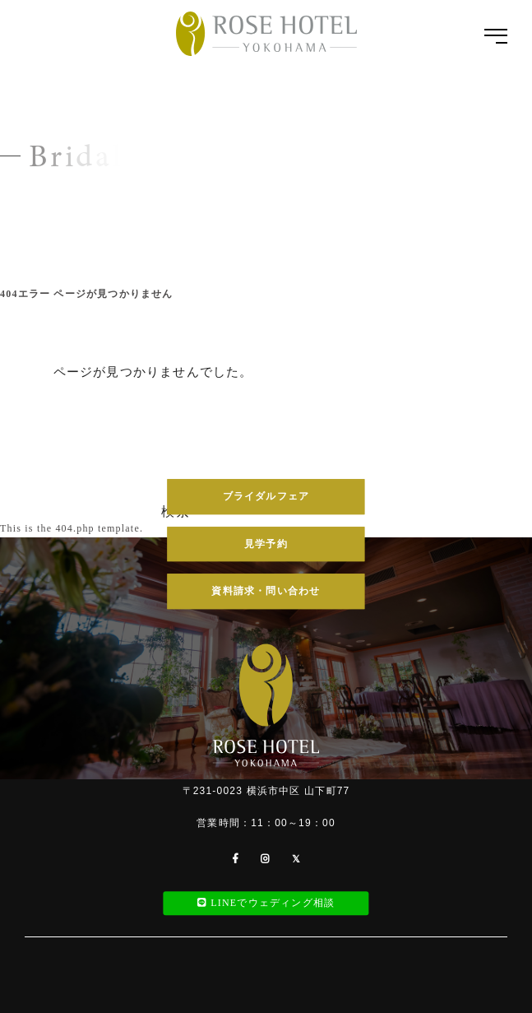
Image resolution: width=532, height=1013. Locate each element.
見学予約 (266, 544)
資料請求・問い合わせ (265, 591)
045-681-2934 (266, 427)
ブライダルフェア (266, 496)
